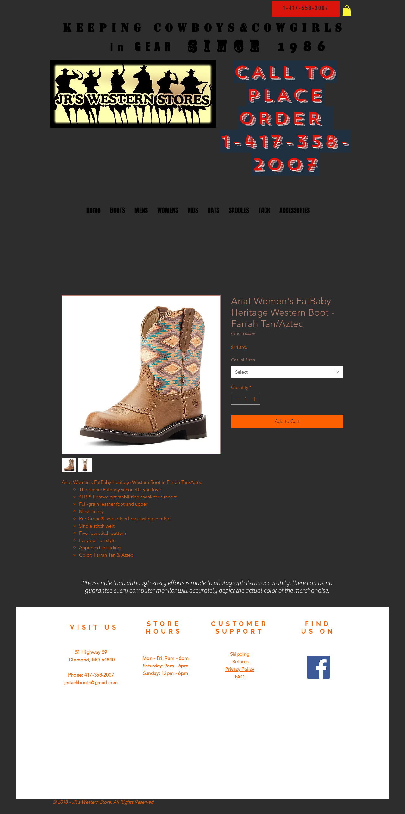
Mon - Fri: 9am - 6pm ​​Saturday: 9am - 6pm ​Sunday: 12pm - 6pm (165, 665)
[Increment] (255, 398)
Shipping (239, 654)
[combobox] (287, 372)
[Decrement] (236, 398)
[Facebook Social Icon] (318, 667)
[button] (346, 10)
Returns (239, 662)
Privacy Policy (239, 669)
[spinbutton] (245, 398)
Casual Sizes (243, 360)
